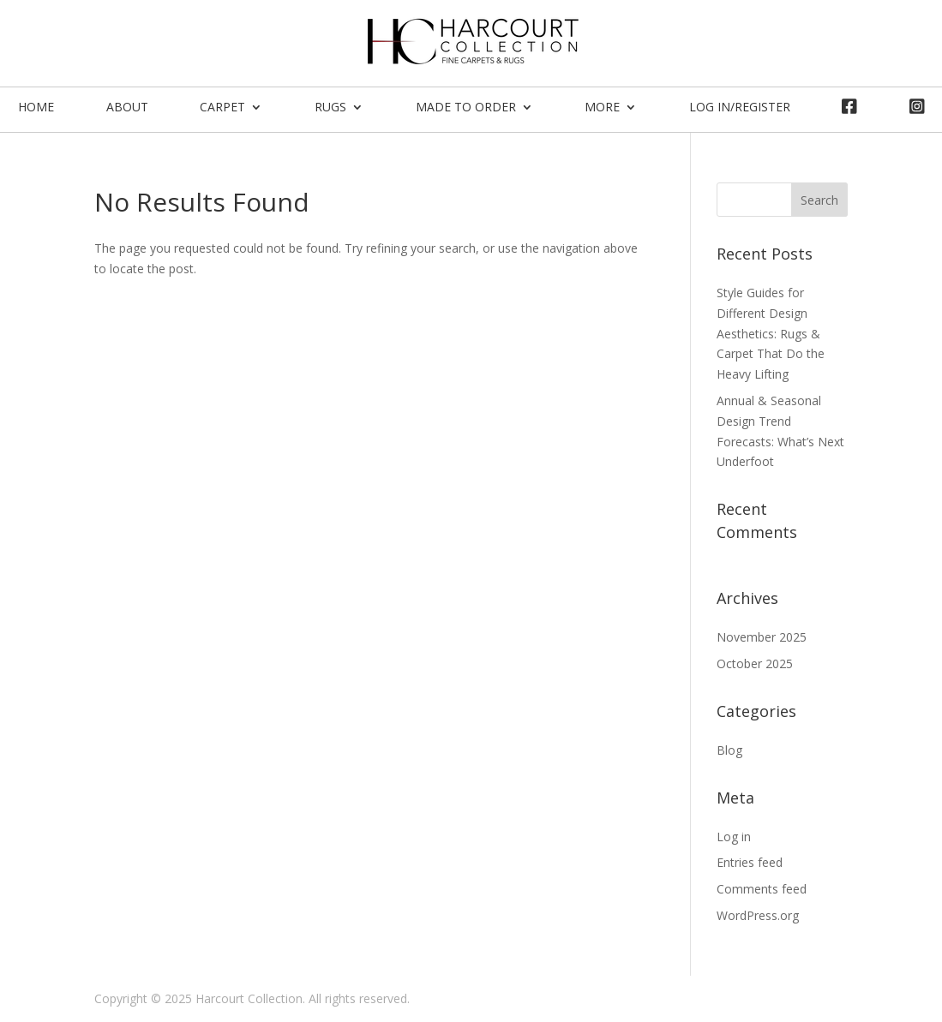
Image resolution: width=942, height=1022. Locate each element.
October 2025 (755, 663)
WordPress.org (758, 915)
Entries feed (750, 862)
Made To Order (466, 107)
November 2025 (762, 637)
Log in (734, 836)
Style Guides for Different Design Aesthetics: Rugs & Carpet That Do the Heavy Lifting (771, 333)
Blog (729, 750)
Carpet (222, 107)
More (602, 107)
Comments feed (762, 889)
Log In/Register (739, 107)
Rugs (330, 107)
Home (36, 107)
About (127, 107)
